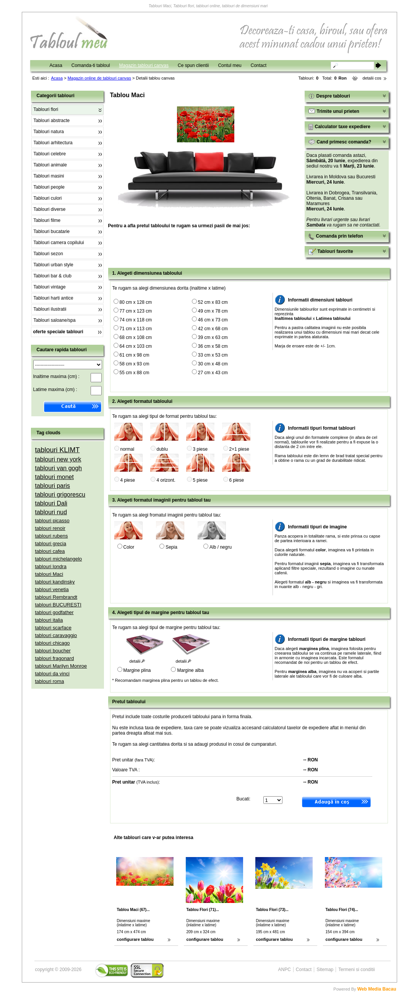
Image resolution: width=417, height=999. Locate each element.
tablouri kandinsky (55, 582)
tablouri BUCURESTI (58, 605)
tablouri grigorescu (60, 494)
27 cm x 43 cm (213, 372)
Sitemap (324, 969)
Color (129, 547)
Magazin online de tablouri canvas (99, 78)
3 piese (200, 449)
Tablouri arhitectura (53, 142)
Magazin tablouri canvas (144, 65)
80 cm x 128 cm (136, 302)
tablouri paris (52, 485)
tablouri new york (58, 459)
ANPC (284, 969)
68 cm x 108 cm (136, 337)
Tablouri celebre (50, 153)
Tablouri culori (48, 198)
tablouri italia (49, 620)
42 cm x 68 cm (213, 328)
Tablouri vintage (50, 287)
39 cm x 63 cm (213, 337)
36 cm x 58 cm (213, 346)
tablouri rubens (51, 536)
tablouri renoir (50, 528)
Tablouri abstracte (52, 120)
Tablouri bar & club (52, 276)
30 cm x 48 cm (213, 364)
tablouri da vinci (52, 673)
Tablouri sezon (48, 253)
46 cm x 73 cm (213, 320)
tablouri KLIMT (57, 450)
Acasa (56, 65)
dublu (162, 449)
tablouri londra (51, 566)
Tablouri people (49, 187)
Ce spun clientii (193, 65)
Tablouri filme (47, 220)
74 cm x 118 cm (136, 320)
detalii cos (372, 78)
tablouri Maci (49, 574)
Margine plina (137, 670)
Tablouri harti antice (53, 298)
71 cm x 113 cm (136, 328)
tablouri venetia (52, 589)
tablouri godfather (54, 612)
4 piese (127, 480)
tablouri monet (54, 477)
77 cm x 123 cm (136, 311)
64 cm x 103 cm (136, 346)
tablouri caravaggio (56, 635)
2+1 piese (239, 449)
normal (127, 449)
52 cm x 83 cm (213, 302)
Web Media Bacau (376, 989)
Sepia (171, 547)
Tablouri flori (46, 109)
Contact (258, 65)
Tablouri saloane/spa (55, 320)
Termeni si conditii (356, 969)
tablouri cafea (50, 551)
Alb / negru (220, 547)
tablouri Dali (51, 503)
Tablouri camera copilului (59, 242)
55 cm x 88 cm (134, 372)
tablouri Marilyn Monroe (61, 666)
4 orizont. (166, 480)
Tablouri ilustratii (50, 309)
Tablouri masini (49, 176)
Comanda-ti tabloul (90, 65)
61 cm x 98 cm (134, 355)
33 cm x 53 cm (213, 355)
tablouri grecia (51, 543)
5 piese (200, 480)
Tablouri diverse (50, 209)
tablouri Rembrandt (56, 597)
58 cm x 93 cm (134, 364)
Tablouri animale (50, 165)
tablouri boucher (53, 651)
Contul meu (229, 65)
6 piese (236, 480)
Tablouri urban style (53, 264)
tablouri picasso (52, 520)
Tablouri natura (49, 131)
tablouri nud (51, 512)
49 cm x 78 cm (213, 311)
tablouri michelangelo (58, 559)
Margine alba (190, 670)
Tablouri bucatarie (52, 231)
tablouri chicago (52, 643)
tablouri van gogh (58, 468)
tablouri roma (49, 681)
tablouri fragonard (54, 658)
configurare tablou (135, 939)
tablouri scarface (53, 628)
